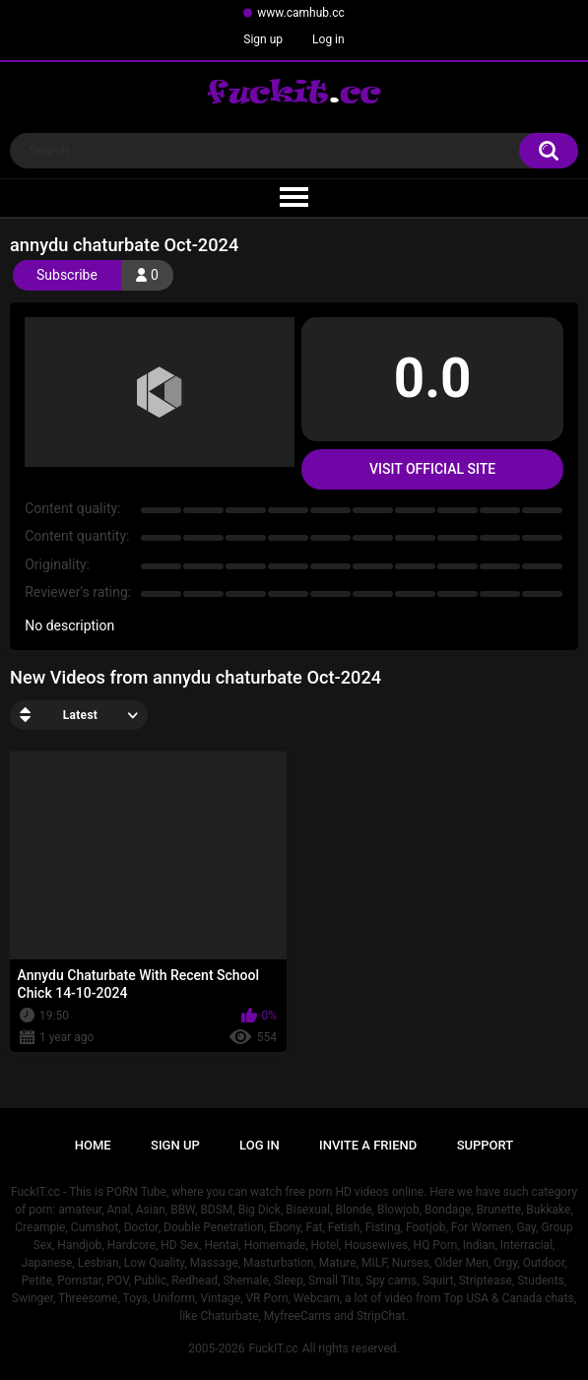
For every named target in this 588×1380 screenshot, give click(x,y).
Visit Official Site (432, 469)
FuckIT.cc (272, 1348)
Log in (328, 39)
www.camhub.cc (301, 13)
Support (485, 1145)
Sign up (263, 39)
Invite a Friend (368, 1145)
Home (93, 1145)
